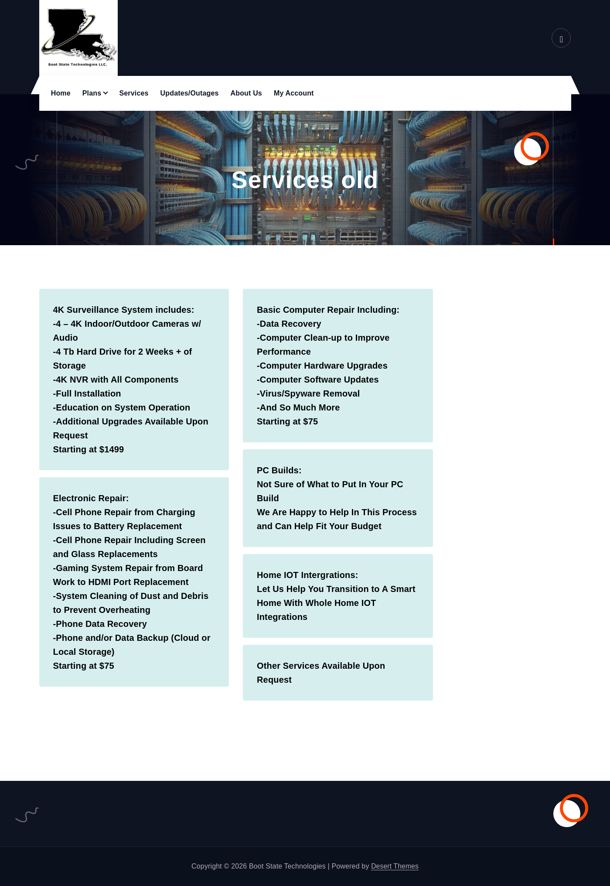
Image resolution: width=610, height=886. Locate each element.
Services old (319, 152)
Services (133, 93)
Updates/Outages (189, 93)
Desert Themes (395, 866)
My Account (294, 93)
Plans (92, 93)
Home (61, 93)
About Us (246, 93)
